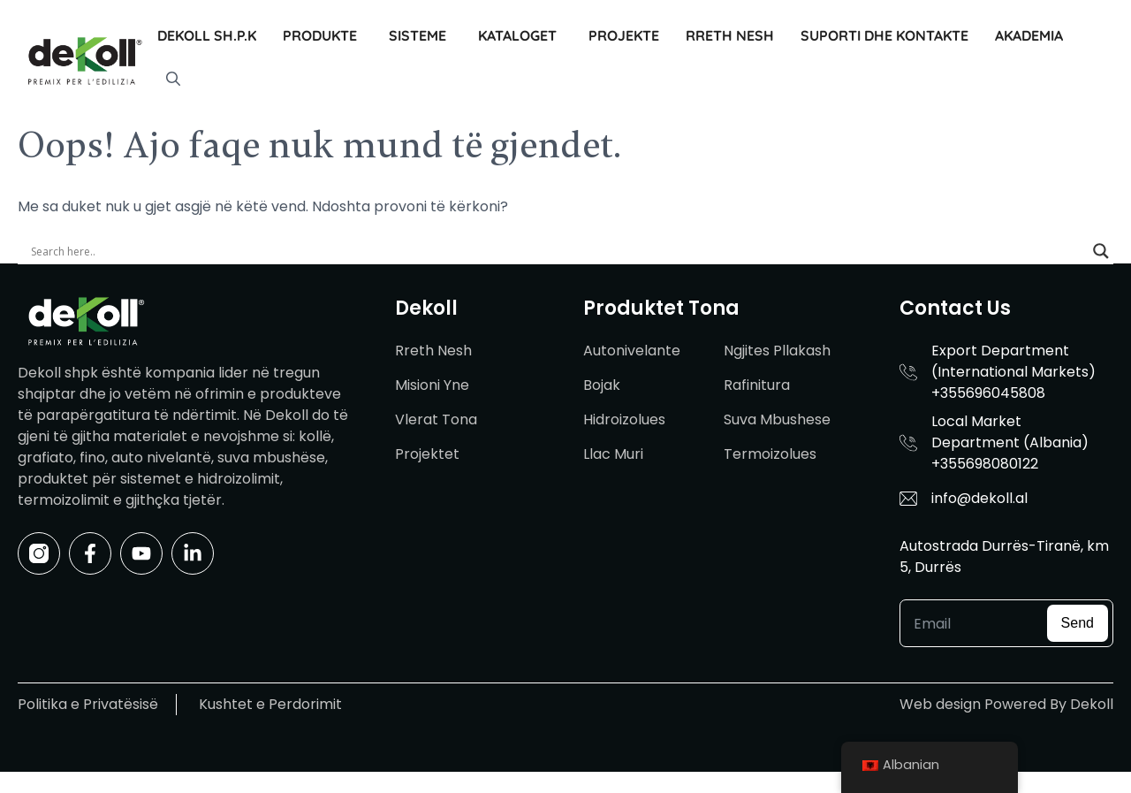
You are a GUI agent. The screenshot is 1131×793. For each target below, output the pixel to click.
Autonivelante (631, 350)
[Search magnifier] (1101, 251)
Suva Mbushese (777, 419)
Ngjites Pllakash (777, 350)
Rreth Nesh (730, 35)
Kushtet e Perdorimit (270, 704)
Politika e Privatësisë (88, 704)
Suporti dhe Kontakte (884, 35)
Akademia (1029, 35)
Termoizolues (770, 454)
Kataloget (517, 35)
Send (1077, 622)
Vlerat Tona (436, 419)
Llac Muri (613, 454)
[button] (173, 79)
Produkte (320, 35)
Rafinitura (757, 385)
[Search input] (557, 251)
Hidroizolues (624, 419)
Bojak (601, 385)
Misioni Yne (432, 385)
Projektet (427, 454)
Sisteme (417, 35)
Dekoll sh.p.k (206, 35)
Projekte (623, 35)
